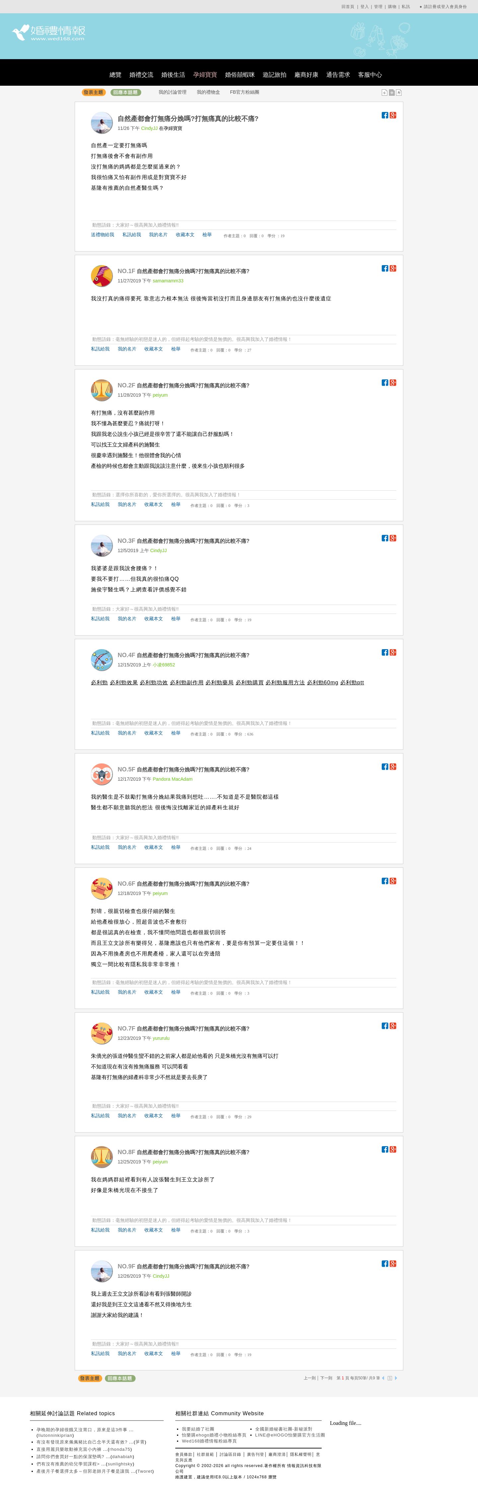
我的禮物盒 (208, 92)
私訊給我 (131, 234)
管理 (378, 6)
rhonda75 (120, 1449)
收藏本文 (185, 234)
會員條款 (184, 1454)
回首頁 (348, 6)
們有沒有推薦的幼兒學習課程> (69, 1463)
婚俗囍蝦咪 (240, 74)
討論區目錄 (230, 1454)
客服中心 (370, 74)
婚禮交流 (141, 74)
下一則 (326, 1378)
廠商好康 (306, 74)
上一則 (310, 1378)
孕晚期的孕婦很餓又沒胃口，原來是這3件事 (83, 1429)
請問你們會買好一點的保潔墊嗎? (71, 1456)
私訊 (406, 6)
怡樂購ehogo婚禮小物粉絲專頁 (214, 1435)
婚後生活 (173, 74)
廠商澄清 (277, 1454)
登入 (364, 6)
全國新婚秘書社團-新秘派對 (284, 1429)
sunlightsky (120, 1463)
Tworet (144, 1471)
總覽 (115, 74)
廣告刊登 (255, 1454)
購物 (392, 6)
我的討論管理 (173, 92)
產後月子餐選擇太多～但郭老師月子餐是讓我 (84, 1471)
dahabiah (122, 1456)
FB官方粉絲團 (244, 92)
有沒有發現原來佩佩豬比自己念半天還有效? (83, 1441)
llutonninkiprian (55, 1435)
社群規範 (205, 1454)
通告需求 (338, 74)
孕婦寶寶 (205, 74)
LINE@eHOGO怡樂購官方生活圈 (290, 1435)
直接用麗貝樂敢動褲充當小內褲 (70, 1449)
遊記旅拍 (274, 74)
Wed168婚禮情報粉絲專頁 (209, 1440)
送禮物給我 (102, 234)
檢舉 (207, 234)
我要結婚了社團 (198, 1429)
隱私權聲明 (301, 1454)
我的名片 (158, 234)
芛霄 (140, 1441)
